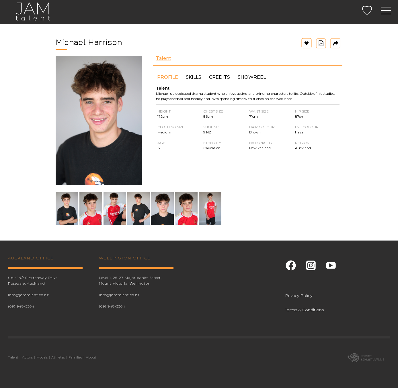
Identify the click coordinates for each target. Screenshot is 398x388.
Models (42, 357)
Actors (27, 357)
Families (75, 357)
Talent (163, 58)
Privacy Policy (298, 295)
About (91, 357)
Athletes (58, 357)
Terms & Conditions (304, 309)
